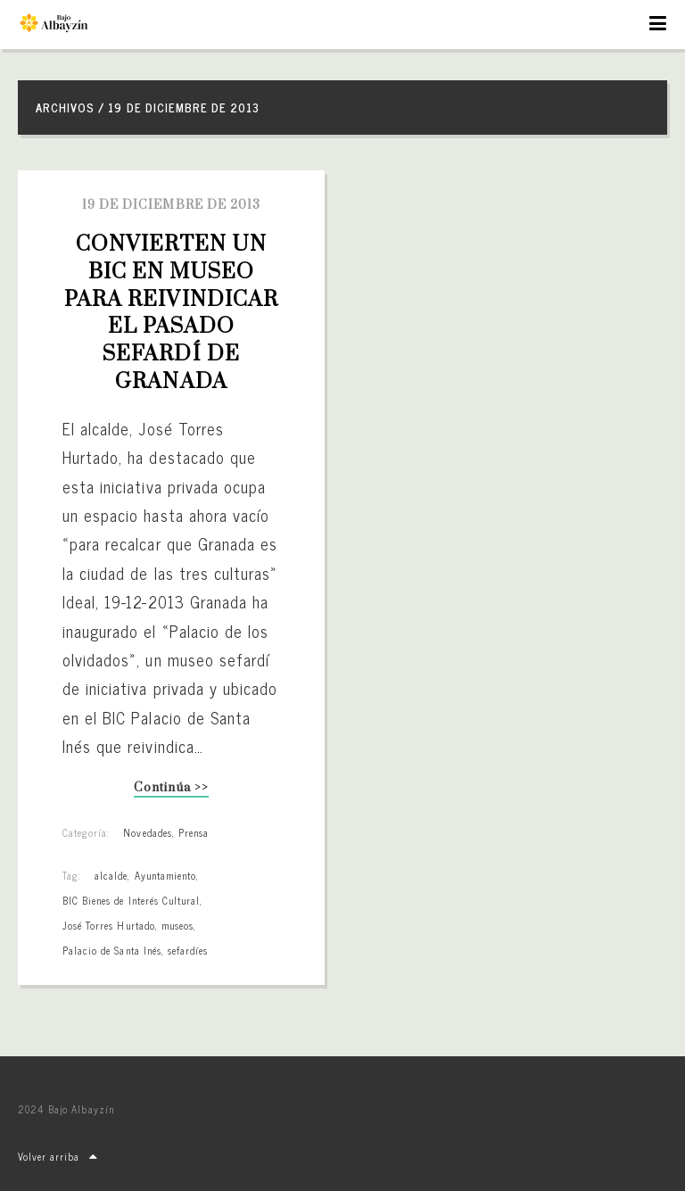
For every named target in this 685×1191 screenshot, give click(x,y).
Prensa (193, 832)
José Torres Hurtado (108, 925)
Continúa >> (171, 789)
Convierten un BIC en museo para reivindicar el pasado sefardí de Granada (174, 313)
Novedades (147, 832)
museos (177, 925)
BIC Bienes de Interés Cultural (131, 900)
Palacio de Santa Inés (111, 950)
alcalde (111, 875)
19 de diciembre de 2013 (171, 205)
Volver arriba (58, 1156)
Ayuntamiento (165, 875)
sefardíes (188, 950)
